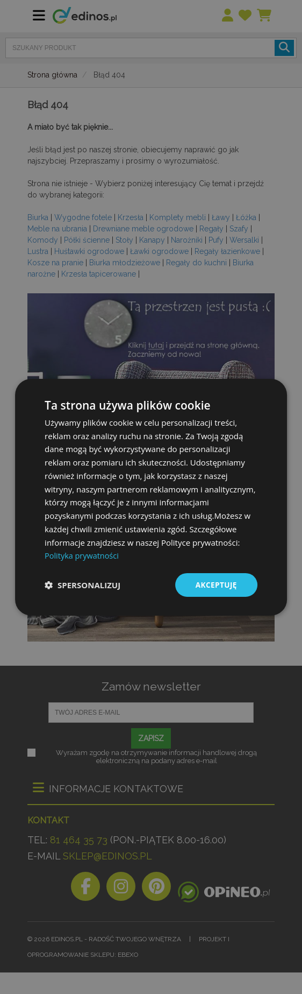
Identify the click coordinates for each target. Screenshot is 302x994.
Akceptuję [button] (216, 584)
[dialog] (151, 497)
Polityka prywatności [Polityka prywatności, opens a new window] (83, 555)
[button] (82, 585)
